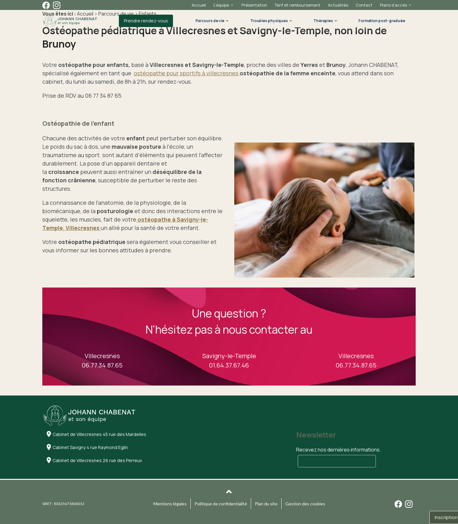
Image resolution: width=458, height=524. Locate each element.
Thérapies (323, 20)
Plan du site (266, 503)
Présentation (254, 5)
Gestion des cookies (305, 503)
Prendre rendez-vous (146, 21)
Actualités (338, 5)
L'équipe (221, 5)
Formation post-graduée (381, 20)
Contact (364, 5)
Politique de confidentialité (220, 503)
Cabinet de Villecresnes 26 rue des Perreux (97, 460)
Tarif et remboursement (297, 5)
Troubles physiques (269, 20)
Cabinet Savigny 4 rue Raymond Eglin (90, 447)
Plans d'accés (393, 5)
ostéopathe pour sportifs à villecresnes (187, 73)
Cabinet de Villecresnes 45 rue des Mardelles (99, 434)
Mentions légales (170, 503)
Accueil (199, 5)
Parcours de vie (209, 20)
